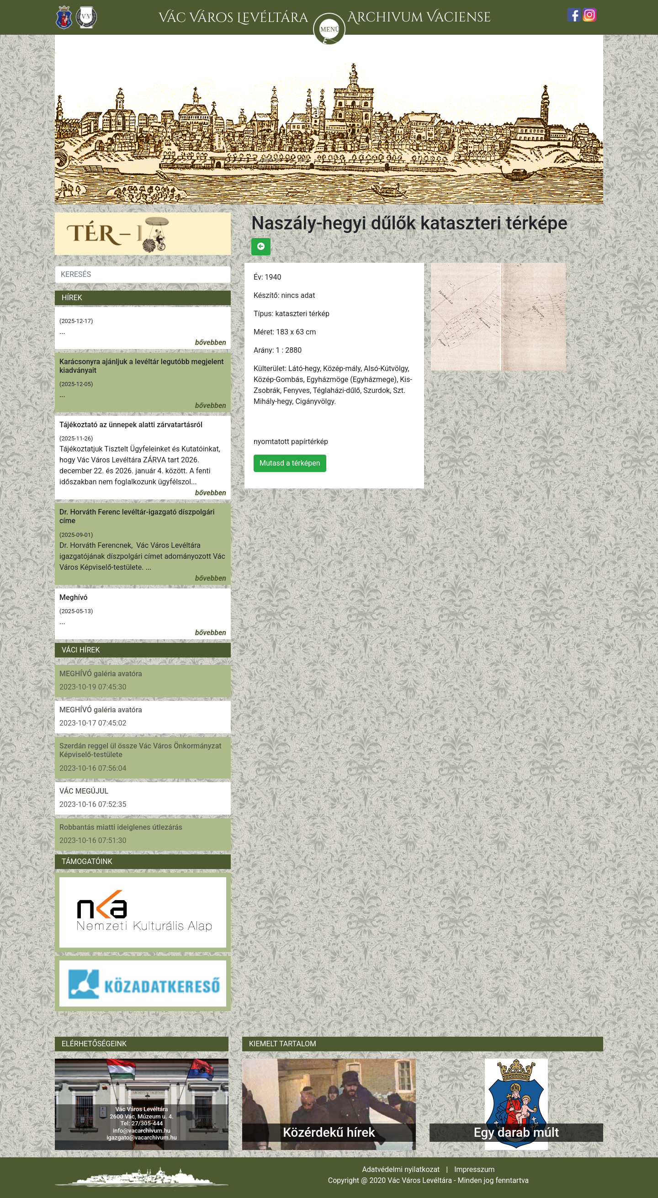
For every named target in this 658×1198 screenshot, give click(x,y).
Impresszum (474, 1169)
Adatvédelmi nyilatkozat (401, 1169)
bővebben (210, 342)
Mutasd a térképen (290, 463)
